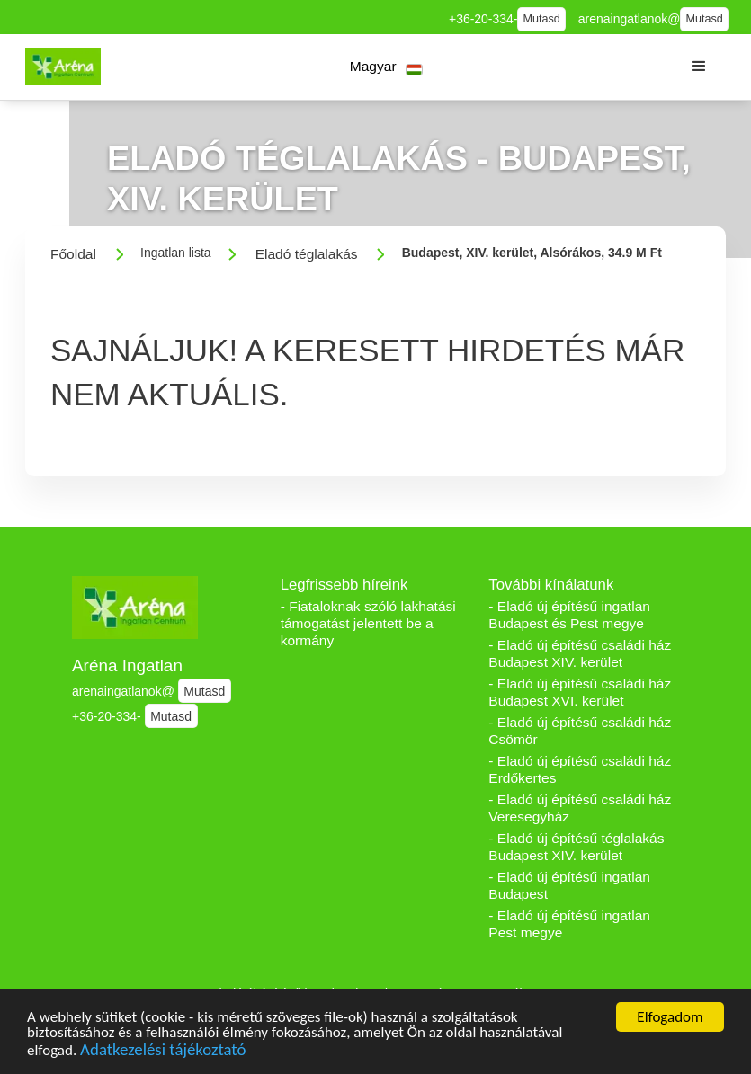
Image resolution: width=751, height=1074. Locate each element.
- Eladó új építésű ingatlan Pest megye (569, 924)
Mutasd (541, 19)
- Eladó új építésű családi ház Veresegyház (579, 808)
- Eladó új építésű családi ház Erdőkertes (579, 769)
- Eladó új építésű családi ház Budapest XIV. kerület (579, 653)
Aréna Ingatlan (127, 665)
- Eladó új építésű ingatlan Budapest (569, 885)
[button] (386, 67)
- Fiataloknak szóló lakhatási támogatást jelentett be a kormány (368, 623)
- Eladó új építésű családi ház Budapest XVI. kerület (579, 692)
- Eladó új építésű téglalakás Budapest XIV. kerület (576, 846)
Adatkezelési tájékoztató (163, 1053)
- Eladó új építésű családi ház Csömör (579, 731)
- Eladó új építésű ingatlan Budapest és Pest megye (569, 615)
